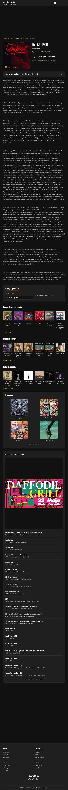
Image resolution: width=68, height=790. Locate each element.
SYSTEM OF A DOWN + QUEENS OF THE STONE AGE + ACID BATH (24, 651)
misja (36, 754)
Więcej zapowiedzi (34, 444)
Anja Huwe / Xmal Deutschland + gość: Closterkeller (21, 606)
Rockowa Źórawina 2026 (12, 592)
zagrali (5, 762)
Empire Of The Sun (11, 569)
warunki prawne (39, 757)
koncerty (5, 754)
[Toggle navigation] (62, 3)
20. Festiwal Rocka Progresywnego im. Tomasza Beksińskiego (24, 614)
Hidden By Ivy (49, 440)
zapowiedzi (6, 757)
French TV (19, 440)
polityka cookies (39, 760)
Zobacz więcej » (8, 388)
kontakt (37, 768)
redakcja (37, 752)
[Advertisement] (34, 20)
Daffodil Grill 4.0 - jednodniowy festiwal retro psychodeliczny (23, 532)
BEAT (6, 599)
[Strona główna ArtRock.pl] (9, 3)
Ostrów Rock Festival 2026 (13, 665)
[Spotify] (33, 779)
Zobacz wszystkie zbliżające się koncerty (34, 679)
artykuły (5, 768)
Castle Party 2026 (11, 628)
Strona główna (7, 38)
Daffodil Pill (48, 418)
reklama (37, 762)
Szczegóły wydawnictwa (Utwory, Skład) (21, 73)
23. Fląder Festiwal (11, 577)
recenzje (5, 760)
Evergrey (19, 418)
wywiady (5, 770)
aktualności (6, 752)
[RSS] (37, 779)
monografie (6, 765)
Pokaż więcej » (8, 332)
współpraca (38, 765)
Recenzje (16, 38)
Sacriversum (9, 540)
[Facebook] (29, 779)
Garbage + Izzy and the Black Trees (16, 555)
